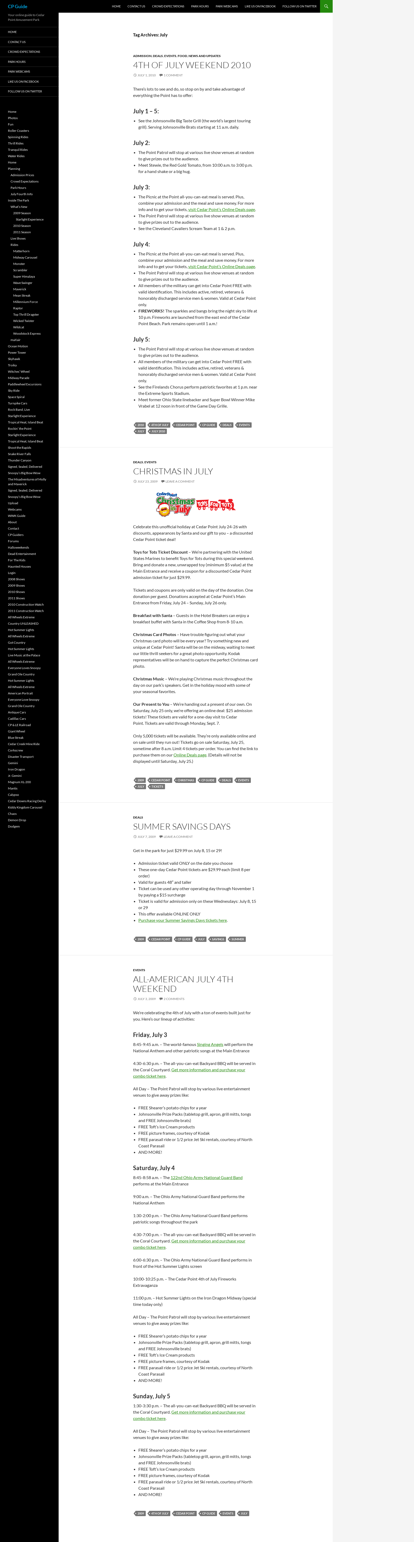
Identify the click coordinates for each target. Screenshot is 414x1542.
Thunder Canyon (19, 460)
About (12, 522)
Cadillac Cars (17, 719)
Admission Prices (22, 175)
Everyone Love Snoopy (23, 700)
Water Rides (16, 156)
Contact (13, 528)
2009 (141, 780)
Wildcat (18, 327)
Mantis (12, 788)
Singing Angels (210, 1044)
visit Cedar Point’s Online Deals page (221, 209)
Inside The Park (18, 200)
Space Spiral (16, 397)
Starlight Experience (30, 219)
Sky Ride (14, 390)
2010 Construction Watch (26, 604)
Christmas (186, 780)
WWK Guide (16, 516)
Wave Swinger (22, 283)
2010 (141, 425)
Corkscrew (15, 750)
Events (170, 56)
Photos (13, 118)
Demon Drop (17, 820)
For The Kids (16, 560)
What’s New (19, 207)
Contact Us (136, 6)
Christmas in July (173, 471)
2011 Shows (16, 598)
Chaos (12, 814)
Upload (13, 503)
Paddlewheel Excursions (24, 384)
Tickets (157, 786)
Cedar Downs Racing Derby (27, 801)
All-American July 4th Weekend (183, 984)
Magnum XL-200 (19, 782)
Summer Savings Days (181, 826)
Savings (218, 939)
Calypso (13, 795)
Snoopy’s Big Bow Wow (24, 473)
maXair (16, 340)
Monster (19, 264)
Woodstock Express (27, 333)
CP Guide (17, 6)
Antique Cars (17, 712)
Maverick (19, 289)
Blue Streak (15, 738)
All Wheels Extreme (21, 617)
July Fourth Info (22, 194)
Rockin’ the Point (19, 429)
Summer (238, 939)
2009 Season (22, 213)
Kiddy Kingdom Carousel (25, 807)
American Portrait (20, 693)
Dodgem (14, 826)
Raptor (18, 308)
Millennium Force (25, 302)
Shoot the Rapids (19, 448)
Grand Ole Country (21, 674)
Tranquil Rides (18, 150)
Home (116, 6)
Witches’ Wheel (19, 371)
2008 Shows (16, 579)
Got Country (16, 642)
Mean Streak (21, 295)
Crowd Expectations (168, 6)
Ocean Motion (18, 346)
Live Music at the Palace (24, 655)
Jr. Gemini (15, 776)
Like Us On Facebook (260, 6)
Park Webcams (227, 6)
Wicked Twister (23, 321)
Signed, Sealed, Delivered (25, 467)
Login (12, 573)
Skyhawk (14, 359)
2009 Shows (16, 585)
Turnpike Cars (17, 403)
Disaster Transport (21, 757)
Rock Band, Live (19, 410)
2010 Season (22, 226)
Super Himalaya (24, 276)
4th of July (159, 425)
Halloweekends (18, 547)
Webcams (15, 509)
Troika (12, 365)
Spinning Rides (18, 137)
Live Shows (18, 238)
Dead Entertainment (22, 554)
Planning (14, 169)
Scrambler (20, 270)
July (141, 431)
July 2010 (158, 431)
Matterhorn (21, 251)
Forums (13, 541)
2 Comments (174, 999)
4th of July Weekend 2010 (192, 64)
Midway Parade (18, 378)
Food (182, 56)
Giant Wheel (16, 731)
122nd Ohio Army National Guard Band (207, 1177)
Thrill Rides (15, 143)
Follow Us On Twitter (300, 6)
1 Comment (173, 75)
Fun (10, 124)
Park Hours (200, 6)
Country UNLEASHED (23, 623)
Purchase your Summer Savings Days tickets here (182, 920)
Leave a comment (180, 481)
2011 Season (22, 232)
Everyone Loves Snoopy (24, 668)
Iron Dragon (16, 769)
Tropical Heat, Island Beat (25, 422)
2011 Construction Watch (26, 611)
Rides (14, 245)
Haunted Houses (19, 566)
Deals (158, 56)
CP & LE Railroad (19, 725)
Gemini (13, 763)
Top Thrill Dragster (26, 314)
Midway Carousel (25, 257)
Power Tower (17, 352)
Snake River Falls (19, 454)
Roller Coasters (18, 131)
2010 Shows (16, 592)
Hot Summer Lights (21, 630)
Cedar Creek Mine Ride (24, 744)
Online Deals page (189, 754)
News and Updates (205, 56)
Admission (142, 56)
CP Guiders (15, 535)
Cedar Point (185, 425)
